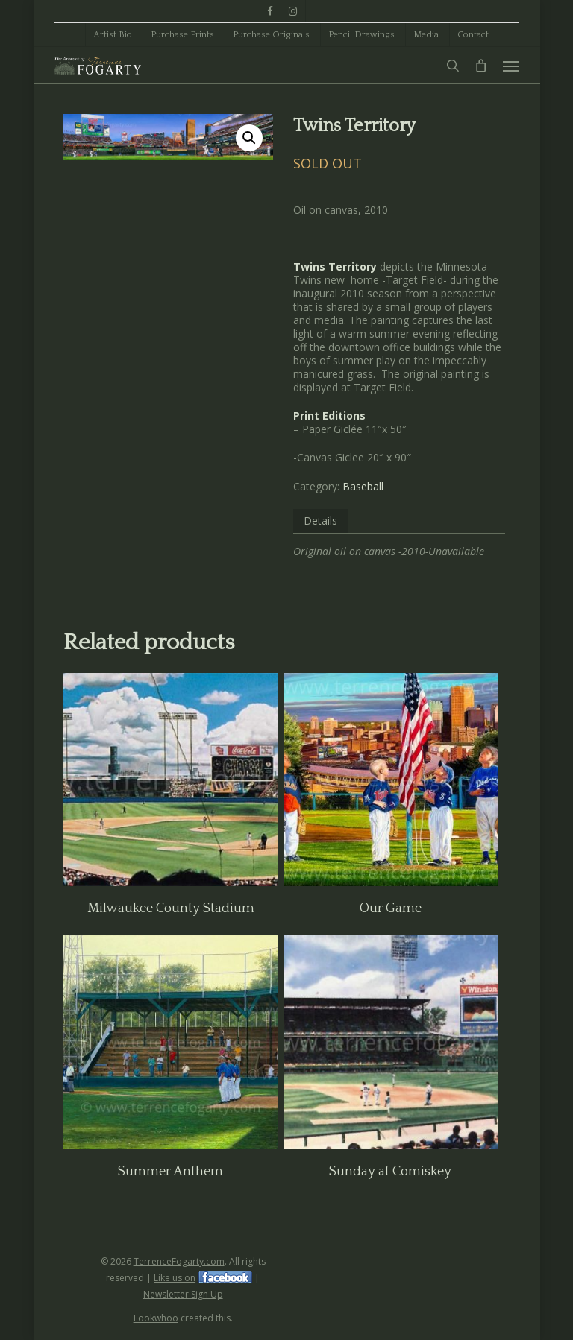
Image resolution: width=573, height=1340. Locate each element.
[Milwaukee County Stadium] (170, 780)
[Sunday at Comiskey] (391, 1042)
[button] (511, 65)
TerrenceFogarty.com (179, 1261)
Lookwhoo (156, 1318)
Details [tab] (320, 520)
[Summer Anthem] (170, 1042)
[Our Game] (391, 780)
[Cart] (481, 66)
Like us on (174, 1277)
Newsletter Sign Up (183, 1294)
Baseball (362, 486)
